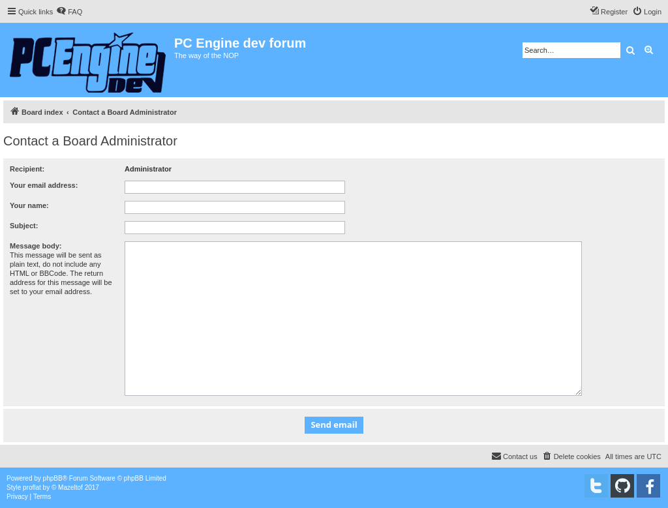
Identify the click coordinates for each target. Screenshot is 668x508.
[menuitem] (69, 12)
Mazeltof (70, 487)
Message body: (35, 246)
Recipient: (27, 169)
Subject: (24, 226)
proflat (32, 487)
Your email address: (44, 185)
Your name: (29, 205)
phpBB (53, 478)
